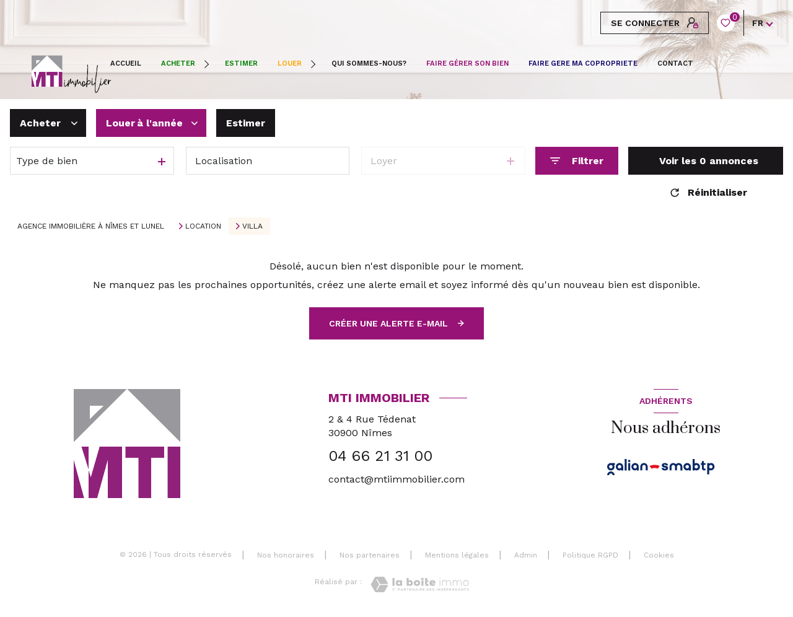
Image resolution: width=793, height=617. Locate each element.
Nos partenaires (370, 555)
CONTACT (675, 63)
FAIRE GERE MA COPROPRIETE (582, 63)
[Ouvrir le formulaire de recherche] (576, 161)
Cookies (659, 555)
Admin (525, 555)
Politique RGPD (590, 555)
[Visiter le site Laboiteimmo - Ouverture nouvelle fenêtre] (420, 584)
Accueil (125, 63)
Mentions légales (457, 555)
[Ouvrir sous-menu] (208, 64)
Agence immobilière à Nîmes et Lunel (90, 226)
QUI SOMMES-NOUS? (368, 63)
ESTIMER (241, 63)
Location (203, 226)
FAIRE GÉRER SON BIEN (467, 63)
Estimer (245, 123)
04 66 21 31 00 (380, 456)
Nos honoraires (285, 555)
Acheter (178, 63)
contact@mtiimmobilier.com (396, 479)
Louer (290, 63)
